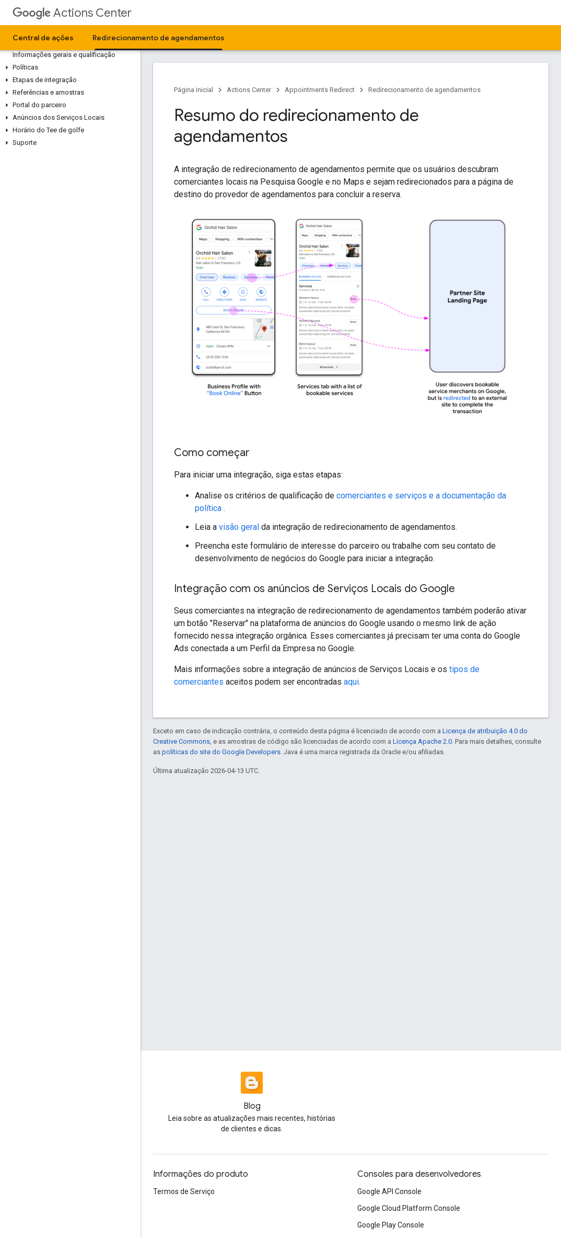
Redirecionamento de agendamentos (424, 90)
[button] (68, 67)
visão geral (239, 527)
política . (210, 508)
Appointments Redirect (320, 90)
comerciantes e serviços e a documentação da (421, 496)
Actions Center (72, 13)
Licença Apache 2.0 (422, 741)
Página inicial (193, 90)
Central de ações (43, 37)
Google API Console (389, 1191)
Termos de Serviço (184, 1191)
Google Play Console (390, 1225)
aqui (351, 682)
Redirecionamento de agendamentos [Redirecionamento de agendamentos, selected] (158, 37)
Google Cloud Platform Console (408, 1208)
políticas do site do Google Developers (221, 752)
